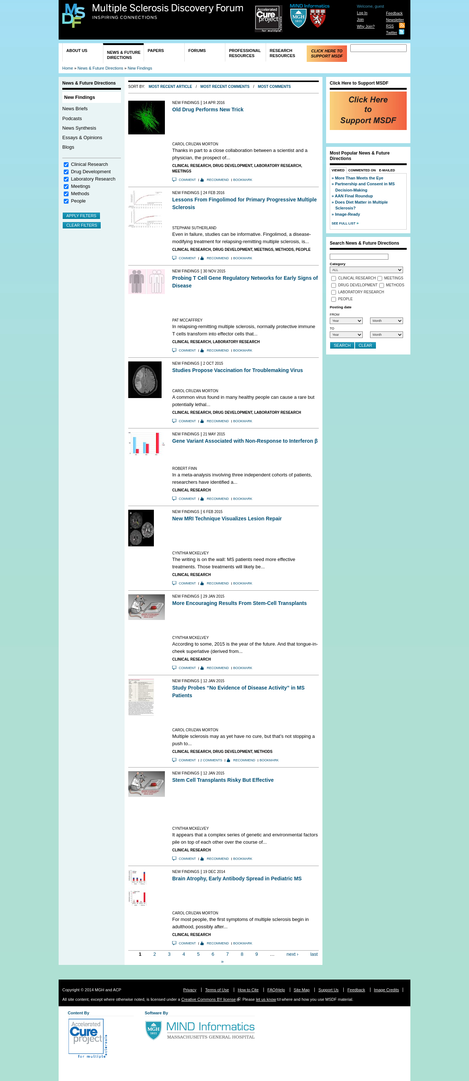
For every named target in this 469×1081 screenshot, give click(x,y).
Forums (197, 50)
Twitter (391, 33)
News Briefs (75, 108)
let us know (266, 999)
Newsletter (395, 20)
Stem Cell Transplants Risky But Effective (223, 780)
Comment (187, 180)
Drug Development (91, 171)
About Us (76, 50)
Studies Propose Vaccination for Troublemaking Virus (237, 370)
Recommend (218, 180)
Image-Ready (347, 214)
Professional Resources (245, 53)
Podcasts (72, 118)
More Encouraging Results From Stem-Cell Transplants (239, 603)
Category (338, 264)
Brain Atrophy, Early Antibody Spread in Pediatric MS (237, 878)
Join (360, 20)
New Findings (140, 68)
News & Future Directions (124, 55)
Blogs (68, 147)
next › (293, 954)
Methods (80, 193)
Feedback (394, 13)
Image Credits (386, 990)
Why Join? (366, 27)
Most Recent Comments (225, 87)
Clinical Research (89, 164)
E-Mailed (387, 170)
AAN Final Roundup (354, 196)
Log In (362, 13)
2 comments (211, 760)
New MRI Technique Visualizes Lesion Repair (227, 518)
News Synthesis (79, 128)
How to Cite (248, 990)
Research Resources (282, 53)
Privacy (189, 990)
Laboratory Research (93, 179)
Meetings (81, 186)
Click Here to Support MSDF (327, 53)
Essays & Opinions (82, 137)
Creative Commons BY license (208, 999)
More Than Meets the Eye (359, 178)
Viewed (338, 170)
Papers (156, 50)
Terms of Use (217, 990)
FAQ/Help (276, 990)
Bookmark (242, 180)
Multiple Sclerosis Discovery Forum (168, 12)
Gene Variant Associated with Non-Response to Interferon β (245, 441)
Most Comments (274, 87)
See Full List (344, 223)
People (78, 201)
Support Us (328, 990)
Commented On (362, 170)
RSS (390, 26)
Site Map (302, 990)
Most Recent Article (170, 87)
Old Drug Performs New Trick (208, 109)
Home (67, 68)
